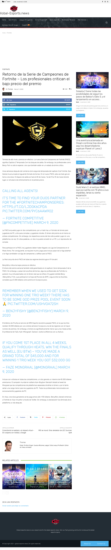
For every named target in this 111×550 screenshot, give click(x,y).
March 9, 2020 (46, 223)
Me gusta (67, 100)
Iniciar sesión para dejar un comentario (15, 508)
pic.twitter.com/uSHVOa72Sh (33, 304)
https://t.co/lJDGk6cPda (24, 207)
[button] (106, 22)
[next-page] (7, 495)
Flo (77, 198)
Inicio (4, 33)
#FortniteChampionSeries (40, 202)
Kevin (77, 102)
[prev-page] (3, 495)
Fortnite (9, 33)
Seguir (68, 104)
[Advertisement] (55, 50)
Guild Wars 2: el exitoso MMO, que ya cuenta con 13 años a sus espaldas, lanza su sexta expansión (60, 486)
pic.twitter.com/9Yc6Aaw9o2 (27, 211)
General (13, 479)
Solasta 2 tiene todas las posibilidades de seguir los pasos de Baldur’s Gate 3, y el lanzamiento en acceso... (90, 95)
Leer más (80, 115)
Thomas (10, 89)
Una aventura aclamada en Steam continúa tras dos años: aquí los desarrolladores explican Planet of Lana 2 (37, 485)
